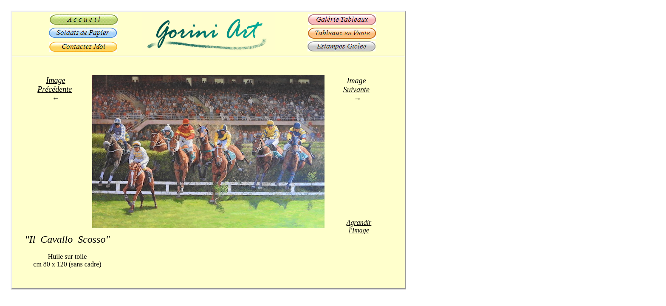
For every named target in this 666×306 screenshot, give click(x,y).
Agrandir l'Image (359, 226)
